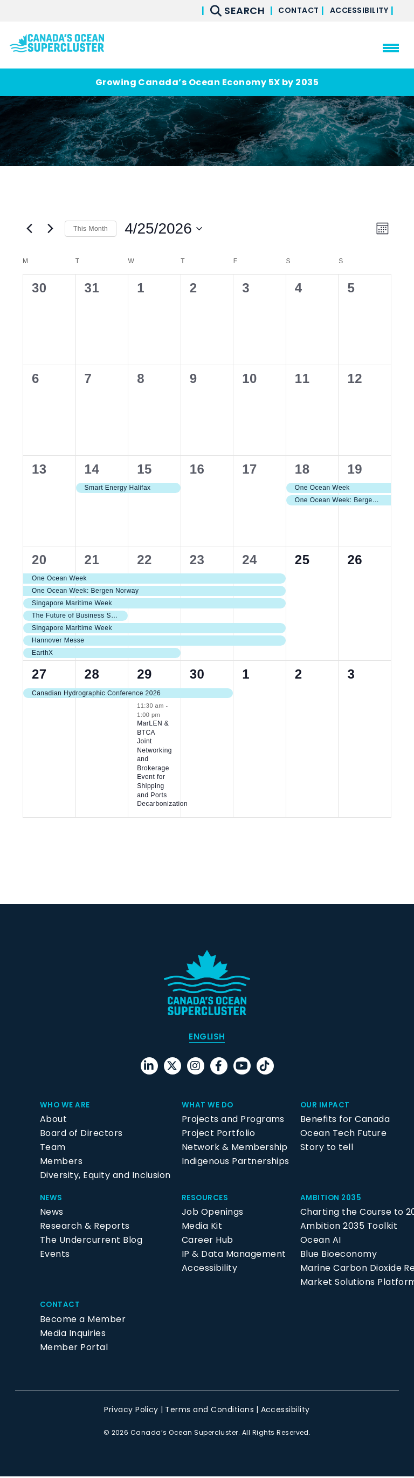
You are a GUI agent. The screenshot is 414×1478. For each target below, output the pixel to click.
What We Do (211, 1105)
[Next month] (50, 228)
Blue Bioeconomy (338, 1255)
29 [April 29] (144, 674)
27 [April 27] (39, 674)
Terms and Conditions (209, 1410)
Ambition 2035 (334, 1199)
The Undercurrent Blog (91, 1241)
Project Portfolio (218, 1134)
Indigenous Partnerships (235, 1163)
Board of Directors (81, 1134)
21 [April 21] (92, 559)
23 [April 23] (197, 559)
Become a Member (83, 1320)
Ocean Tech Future (343, 1134)
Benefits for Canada (345, 1120)
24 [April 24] (249, 559)
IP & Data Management (234, 1255)
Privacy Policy (131, 1410)
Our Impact (328, 1105)
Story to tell (326, 1148)
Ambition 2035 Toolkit (348, 1227)
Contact (279, 10)
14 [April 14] (92, 469)
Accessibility (352, 10)
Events (55, 1255)
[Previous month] (29, 228)
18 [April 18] (302, 469)
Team (53, 1148)
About (53, 1120)
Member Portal (74, 1348)
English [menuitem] (207, 1037)
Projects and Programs (233, 1120)
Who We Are (68, 1105)
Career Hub (207, 1241)
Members (61, 1163)
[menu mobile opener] (391, 48)
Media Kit (202, 1227)
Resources (208, 1199)
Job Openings (213, 1213)
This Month (90, 228)
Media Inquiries (73, 1334)
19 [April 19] (354, 469)
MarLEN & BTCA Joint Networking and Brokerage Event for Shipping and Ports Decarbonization (162, 764)
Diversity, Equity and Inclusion (105, 1177)
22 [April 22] (144, 559)
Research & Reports (85, 1227)
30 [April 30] (197, 674)
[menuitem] (207, 1037)
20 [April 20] (39, 559)
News (52, 1199)
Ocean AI (320, 1241)
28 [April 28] (92, 674)
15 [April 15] (144, 469)
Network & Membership (235, 1148)
